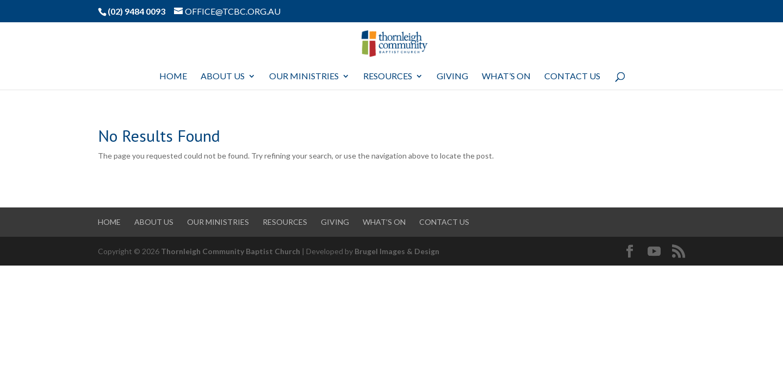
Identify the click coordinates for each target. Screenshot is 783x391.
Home (173, 76)
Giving (452, 76)
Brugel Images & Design (397, 251)
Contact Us (572, 76)
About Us (223, 76)
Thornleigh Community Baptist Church (230, 251)
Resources (387, 76)
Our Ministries (304, 76)
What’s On (506, 76)
